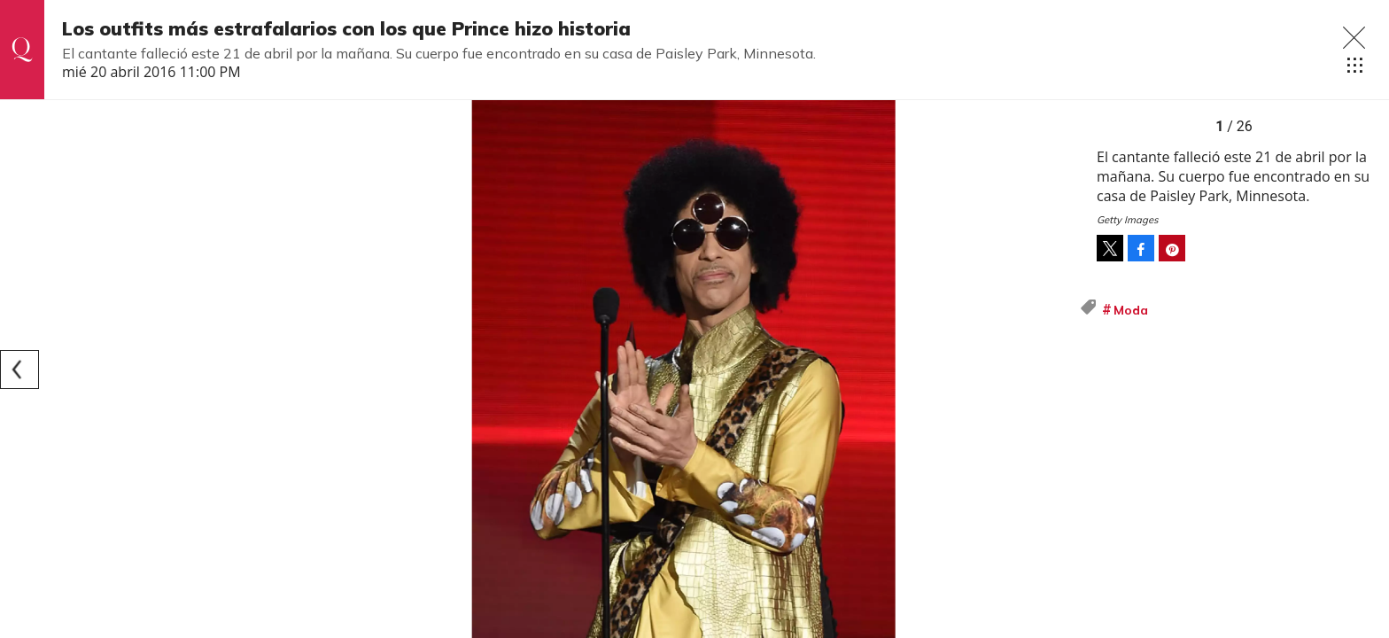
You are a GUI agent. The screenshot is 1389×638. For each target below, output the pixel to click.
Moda (1131, 310)
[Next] (1059, 369)
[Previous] (19, 369)
